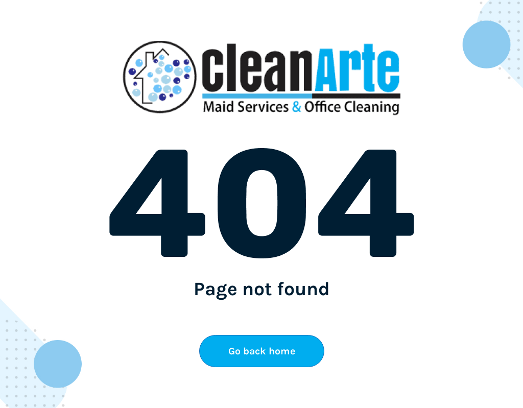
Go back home (261, 351)
